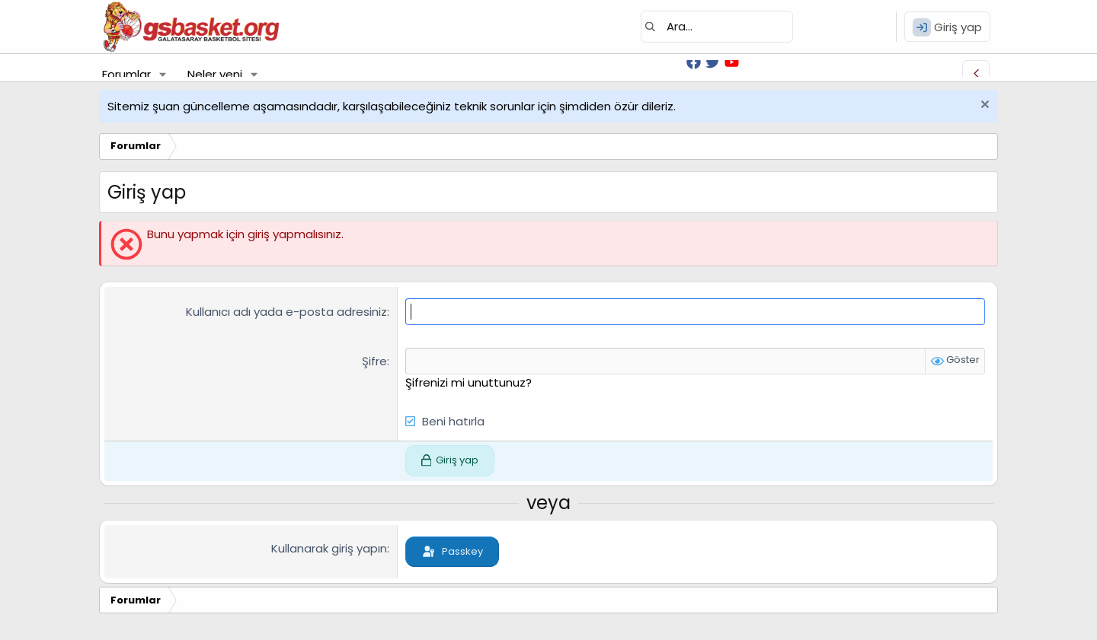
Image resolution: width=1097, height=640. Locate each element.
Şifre (374, 361)
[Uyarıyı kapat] (983, 106)
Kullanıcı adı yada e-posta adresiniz (286, 312)
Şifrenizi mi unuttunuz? (468, 382)
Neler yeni (214, 74)
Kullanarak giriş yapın (329, 548)
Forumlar (126, 74)
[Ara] (717, 27)
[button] (163, 74)
